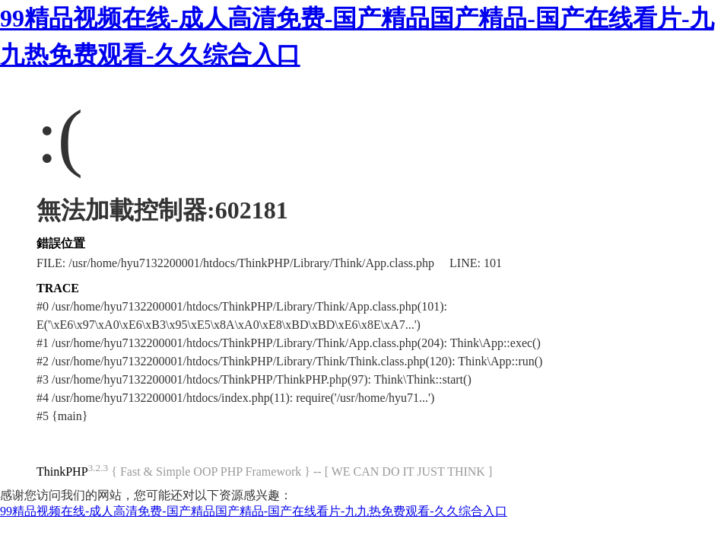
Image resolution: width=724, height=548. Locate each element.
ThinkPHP (62, 471)
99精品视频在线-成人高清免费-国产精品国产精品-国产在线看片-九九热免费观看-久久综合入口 (253, 511)
